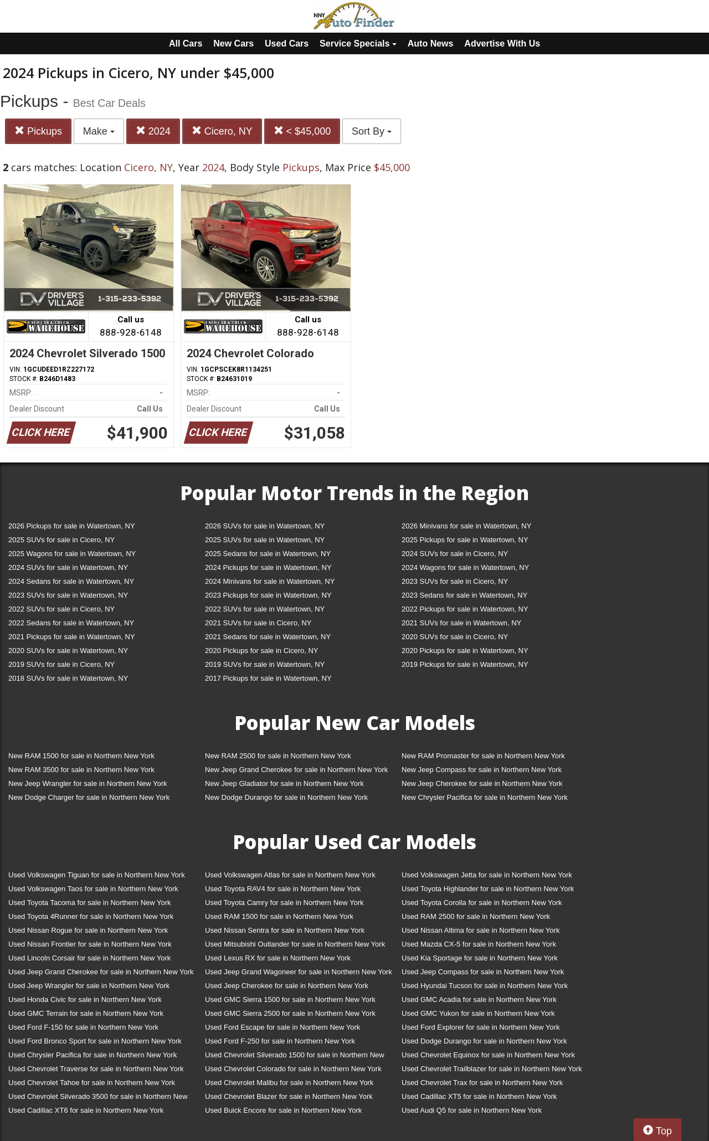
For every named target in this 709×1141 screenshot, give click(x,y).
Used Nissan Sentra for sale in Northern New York (284, 930)
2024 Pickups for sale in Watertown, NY (268, 567)
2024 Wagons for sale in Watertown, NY (465, 567)
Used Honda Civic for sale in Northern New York (85, 999)
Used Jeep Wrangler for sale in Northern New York (88, 985)
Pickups (38, 131)
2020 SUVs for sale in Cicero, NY (455, 637)
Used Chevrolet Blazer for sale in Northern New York (289, 1096)
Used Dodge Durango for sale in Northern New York (484, 1041)
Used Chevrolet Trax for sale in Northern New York (482, 1082)
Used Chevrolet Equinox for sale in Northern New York (488, 1055)
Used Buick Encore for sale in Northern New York (283, 1110)
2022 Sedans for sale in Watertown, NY (71, 623)
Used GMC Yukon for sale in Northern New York (478, 1013)
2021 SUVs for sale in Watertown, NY (461, 623)
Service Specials (358, 43)
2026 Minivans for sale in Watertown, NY (466, 526)
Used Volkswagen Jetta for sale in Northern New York (487, 875)
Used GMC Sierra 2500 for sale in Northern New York (290, 1013)
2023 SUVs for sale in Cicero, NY (455, 581)
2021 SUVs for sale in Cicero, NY (258, 623)
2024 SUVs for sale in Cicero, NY (455, 553)
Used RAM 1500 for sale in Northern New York (279, 916)
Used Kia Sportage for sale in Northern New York (480, 958)
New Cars (233, 43)
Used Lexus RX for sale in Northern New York (278, 958)
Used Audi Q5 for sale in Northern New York (472, 1110)
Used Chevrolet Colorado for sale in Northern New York (293, 1069)
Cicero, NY (222, 131)
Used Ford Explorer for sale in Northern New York (480, 1027)
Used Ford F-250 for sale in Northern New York (280, 1041)
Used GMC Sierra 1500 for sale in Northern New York (290, 999)
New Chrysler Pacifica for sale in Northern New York (485, 797)
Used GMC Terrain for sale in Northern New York (85, 1013)
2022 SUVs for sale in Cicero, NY (61, 609)
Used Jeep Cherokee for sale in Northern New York (286, 985)
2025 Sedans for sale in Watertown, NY (268, 553)
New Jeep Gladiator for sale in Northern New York (284, 783)
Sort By (372, 131)
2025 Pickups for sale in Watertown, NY (465, 540)
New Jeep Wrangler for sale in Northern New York (87, 783)
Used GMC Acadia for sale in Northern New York (479, 999)
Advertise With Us (502, 43)
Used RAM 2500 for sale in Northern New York (476, 916)
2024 (153, 131)
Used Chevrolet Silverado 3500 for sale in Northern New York (98, 1098)
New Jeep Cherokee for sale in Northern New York (482, 783)
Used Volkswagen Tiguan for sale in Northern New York (96, 875)
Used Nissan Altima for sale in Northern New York (480, 930)
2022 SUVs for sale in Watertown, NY (265, 609)
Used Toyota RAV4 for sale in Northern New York (283, 889)
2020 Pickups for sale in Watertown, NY (465, 650)
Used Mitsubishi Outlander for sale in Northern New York (295, 944)
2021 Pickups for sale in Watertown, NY (71, 637)
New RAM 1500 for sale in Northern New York (81, 756)
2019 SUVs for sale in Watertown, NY (265, 664)
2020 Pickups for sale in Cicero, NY (261, 650)
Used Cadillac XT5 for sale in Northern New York (479, 1096)
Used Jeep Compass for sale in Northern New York (483, 972)
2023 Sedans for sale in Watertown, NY (464, 595)
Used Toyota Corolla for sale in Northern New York (482, 902)
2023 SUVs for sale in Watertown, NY (68, 595)
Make (99, 131)
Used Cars (287, 43)
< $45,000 (302, 131)
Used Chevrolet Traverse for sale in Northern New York (95, 1069)
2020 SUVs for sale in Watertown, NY (68, 650)
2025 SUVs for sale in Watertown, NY (265, 540)
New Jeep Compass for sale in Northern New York (482, 769)
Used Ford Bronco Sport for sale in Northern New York (95, 1041)
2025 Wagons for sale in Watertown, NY (72, 553)
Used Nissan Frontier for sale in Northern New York (90, 944)
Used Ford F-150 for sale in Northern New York (83, 1027)
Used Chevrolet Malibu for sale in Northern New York (289, 1082)
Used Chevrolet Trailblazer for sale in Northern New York (492, 1069)
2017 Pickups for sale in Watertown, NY (268, 678)
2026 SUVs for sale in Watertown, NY (265, 526)
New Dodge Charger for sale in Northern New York (88, 797)
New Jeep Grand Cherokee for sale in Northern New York (296, 769)
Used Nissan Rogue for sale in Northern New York (88, 930)
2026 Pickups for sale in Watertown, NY (71, 526)
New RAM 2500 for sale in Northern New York (278, 756)
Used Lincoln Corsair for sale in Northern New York (89, 958)
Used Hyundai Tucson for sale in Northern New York (485, 985)
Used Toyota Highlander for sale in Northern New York (488, 889)
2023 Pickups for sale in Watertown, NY (268, 595)
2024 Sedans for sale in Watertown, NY (71, 581)
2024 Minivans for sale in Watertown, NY (270, 581)
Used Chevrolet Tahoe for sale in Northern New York (91, 1082)
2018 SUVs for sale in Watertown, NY (68, 678)
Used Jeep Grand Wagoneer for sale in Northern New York (298, 972)
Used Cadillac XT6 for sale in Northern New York (85, 1110)
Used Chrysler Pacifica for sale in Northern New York (92, 1055)
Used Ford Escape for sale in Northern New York (282, 1027)
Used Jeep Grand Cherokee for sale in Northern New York (101, 972)
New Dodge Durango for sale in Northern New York (286, 797)
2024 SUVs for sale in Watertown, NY (68, 567)
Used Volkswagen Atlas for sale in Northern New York (290, 875)
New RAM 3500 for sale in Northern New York (81, 769)
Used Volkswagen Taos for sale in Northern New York (93, 889)
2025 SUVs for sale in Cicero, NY (61, 540)
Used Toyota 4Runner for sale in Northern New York (90, 916)
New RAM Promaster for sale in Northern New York (483, 756)
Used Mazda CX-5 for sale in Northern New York (479, 944)
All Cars (185, 43)
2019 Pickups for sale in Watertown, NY (465, 664)
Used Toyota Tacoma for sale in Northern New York (89, 902)
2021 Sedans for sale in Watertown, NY (268, 637)
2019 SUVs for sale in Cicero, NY (61, 664)
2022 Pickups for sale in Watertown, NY (465, 609)
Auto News (431, 43)
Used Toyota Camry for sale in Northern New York (284, 902)
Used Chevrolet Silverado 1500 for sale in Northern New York (294, 1057)
